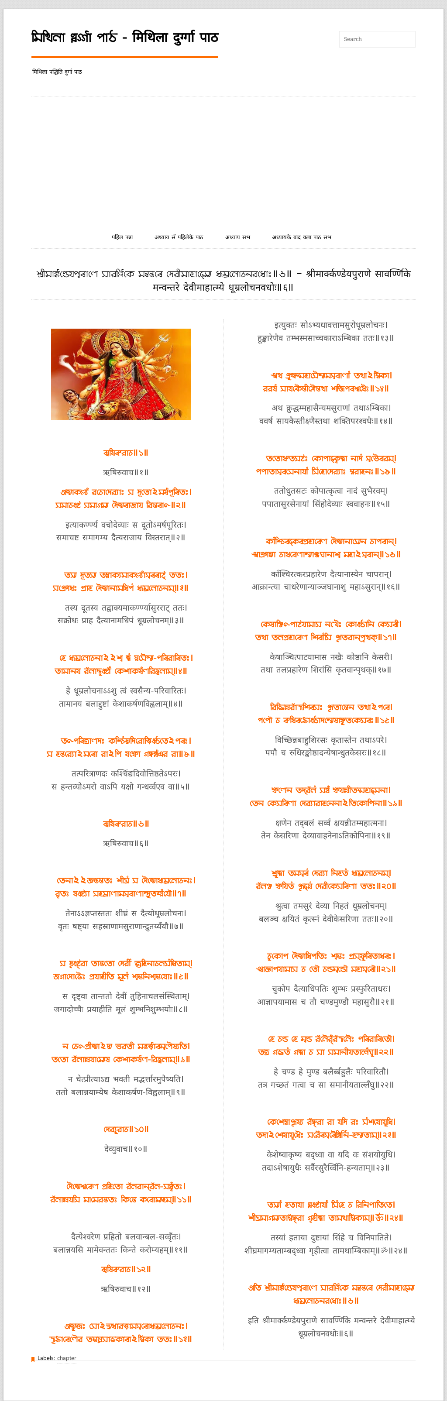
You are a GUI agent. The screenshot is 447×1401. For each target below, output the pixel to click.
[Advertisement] (223, 162)
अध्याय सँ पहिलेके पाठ (179, 237)
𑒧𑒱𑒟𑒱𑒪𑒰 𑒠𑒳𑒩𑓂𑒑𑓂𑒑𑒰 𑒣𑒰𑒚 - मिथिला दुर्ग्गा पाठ (124, 37)
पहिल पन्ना (122, 237)
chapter (66, 1358)
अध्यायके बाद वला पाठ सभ (301, 237)
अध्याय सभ (237, 237)
